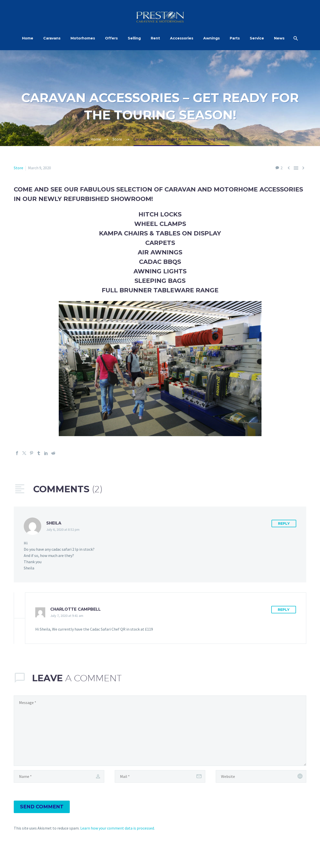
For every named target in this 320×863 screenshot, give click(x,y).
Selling (134, 38)
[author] (59, 776)
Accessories (181, 38)
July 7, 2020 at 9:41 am (66, 615)
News (279, 38)
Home (27, 38)
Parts (235, 38)
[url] (261, 776)
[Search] (295, 38)
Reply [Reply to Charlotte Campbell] (284, 609)
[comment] (160, 730)
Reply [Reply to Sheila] (284, 523)
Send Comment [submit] (42, 807)
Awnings (211, 38)
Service (257, 38)
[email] (160, 776)
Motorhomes (82, 38)
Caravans (51, 38)
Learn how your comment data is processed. (117, 828)
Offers (111, 38)
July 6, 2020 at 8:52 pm (63, 529)
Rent (155, 38)
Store (18, 167)
